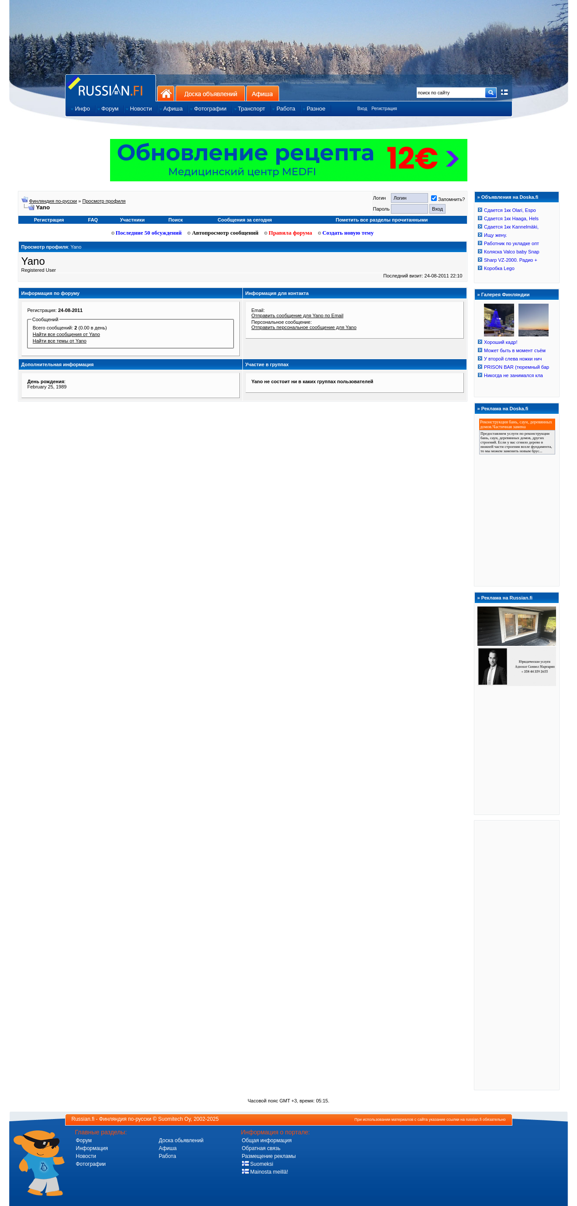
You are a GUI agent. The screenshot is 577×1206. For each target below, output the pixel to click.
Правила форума (288, 232)
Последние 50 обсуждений (146, 232)
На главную (165, 93)
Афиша (262, 93)
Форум (84, 1140)
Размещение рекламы (269, 1156)
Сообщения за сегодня (245, 219)
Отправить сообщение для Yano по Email (298, 315)
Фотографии (91, 1164)
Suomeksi (257, 1164)
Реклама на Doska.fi (505, 408)
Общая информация (267, 1140)
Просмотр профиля (104, 201)
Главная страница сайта (110, 87)
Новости (86, 1156)
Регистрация (384, 108)
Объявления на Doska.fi (510, 197)
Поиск (176, 219)
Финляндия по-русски (53, 201)
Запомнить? (448, 199)
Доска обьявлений (181, 1140)
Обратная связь (261, 1148)
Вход (362, 108)
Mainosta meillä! (265, 1172)
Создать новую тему (346, 232)
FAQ (93, 219)
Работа (167, 1156)
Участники (132, 219)
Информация (92, 1148)
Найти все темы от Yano (59, 340)
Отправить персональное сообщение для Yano (304, 327)
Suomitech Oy (174, 1119)
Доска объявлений (210, 93)
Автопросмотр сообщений (223, 232)
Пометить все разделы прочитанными (382, 219)
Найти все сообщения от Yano (66, 334)
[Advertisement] (517, 955)
